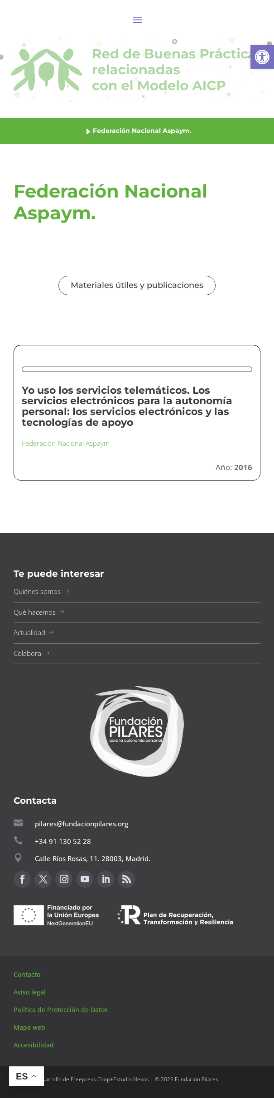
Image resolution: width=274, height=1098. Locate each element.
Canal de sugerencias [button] (57, 947)
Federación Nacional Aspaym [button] (66, 443)
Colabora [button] (27, 653)
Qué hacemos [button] (35, 612)
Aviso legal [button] (31, 992)
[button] (262, 57)
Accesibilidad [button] (34, 1045)
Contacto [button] (28, 974)
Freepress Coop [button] (90, 1079)
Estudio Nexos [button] (131, 1079)
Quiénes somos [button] (37, 591)
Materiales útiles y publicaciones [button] (137, 285)
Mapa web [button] (29, 1027)
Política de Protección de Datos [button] (62, 1009)
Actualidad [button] (29, 632)
